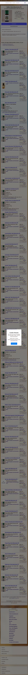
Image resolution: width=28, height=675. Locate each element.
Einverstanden (14, 343)
